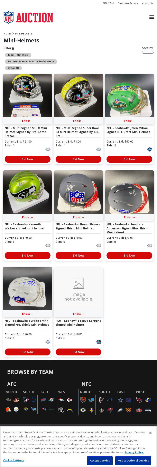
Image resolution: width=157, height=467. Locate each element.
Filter (9, 48)
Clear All (13, 68)
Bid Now (27, 159)
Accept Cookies (100, 460)
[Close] (150, 432)
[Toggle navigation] (151, 17)
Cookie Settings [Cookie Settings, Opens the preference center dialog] (13, 460)
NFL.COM (108, 3)
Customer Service (128, 3)
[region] (78, 446)
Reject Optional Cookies (133, 460)
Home (7, 33)
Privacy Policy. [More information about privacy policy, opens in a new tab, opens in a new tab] (134, 452)
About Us (147, 3)
